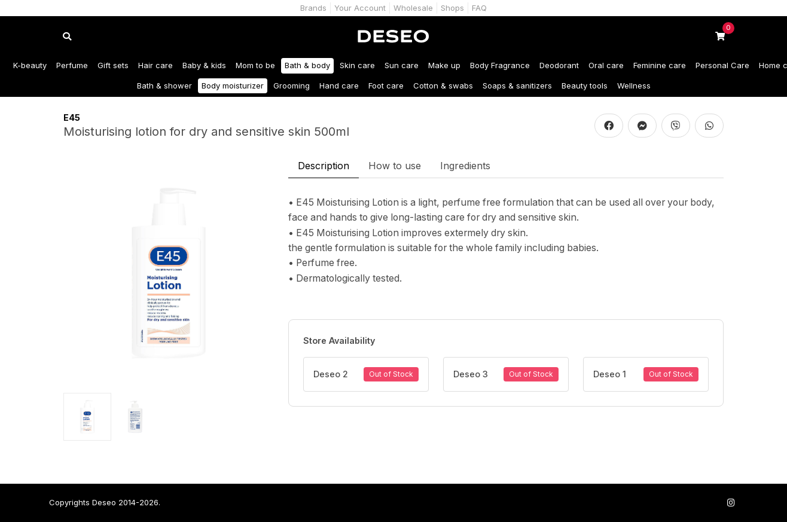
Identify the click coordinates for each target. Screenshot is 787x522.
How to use (394, 166)
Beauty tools (585, 85)
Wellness (634, 85)
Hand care (339, 85)
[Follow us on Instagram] (731, 502)
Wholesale (413, 8)
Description (323, 166)
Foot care (386, 85)
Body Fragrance (500, 65)
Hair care (155, 65)
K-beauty (30, 65)
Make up (444, 65)
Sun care (402, 65)
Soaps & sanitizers (517, 85)
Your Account (360, 8)
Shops (452, 8)
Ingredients (465, 166)
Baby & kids (204, 65)
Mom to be (255, 65)
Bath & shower (164, 85)
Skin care (357, 65)
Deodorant (559, 65)
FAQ (479, 8)
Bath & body (307, 65)
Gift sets (113, 65)
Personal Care (722, 65)
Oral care (606, 65)
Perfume (72, 65)
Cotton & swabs (443, 85)
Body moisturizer (233, 85)
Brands (313, 8)
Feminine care (659, 65)
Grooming (291, 85)
